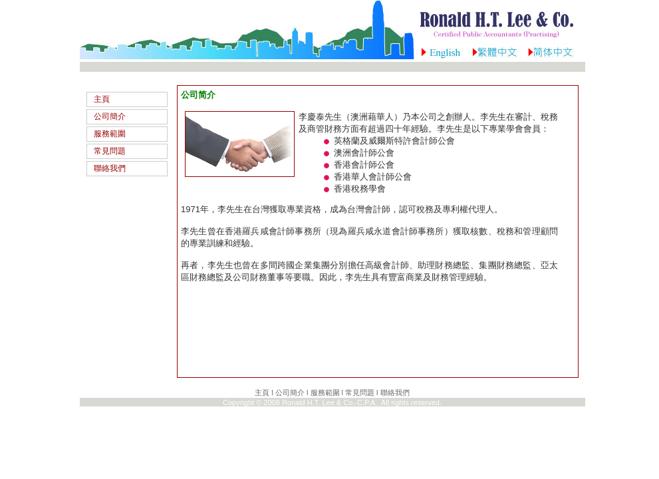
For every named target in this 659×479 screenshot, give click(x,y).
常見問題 (110, 151)
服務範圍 (110, 133)
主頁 (102, 99)
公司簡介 (110, 116)
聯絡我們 (110, 168)
